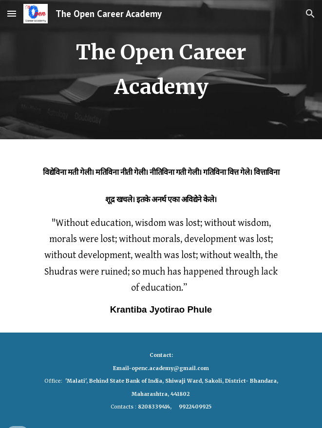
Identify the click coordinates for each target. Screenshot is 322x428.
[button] (11, 13)
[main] (161, 69)
